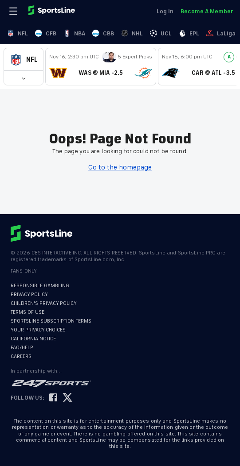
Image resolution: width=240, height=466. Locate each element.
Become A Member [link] (207, 11)
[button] (23, 59)
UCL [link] (161, 33)
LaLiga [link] (221, 33)
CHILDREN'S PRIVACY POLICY (44, 303)
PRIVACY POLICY (29, 294)
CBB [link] (103, 33)
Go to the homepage (120, 167)
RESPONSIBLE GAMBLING (40, 285)
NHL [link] (132, 33)
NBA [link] (74, 33)
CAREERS (21, 356)
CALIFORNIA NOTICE (33, 338)
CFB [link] (45, 33)
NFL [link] (17, 33)
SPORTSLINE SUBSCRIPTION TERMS (51, 321)
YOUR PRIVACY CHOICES (38, 330)
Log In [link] (165, 11)
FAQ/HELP (22, 347)
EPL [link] (189, 33)
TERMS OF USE (27, 312)
